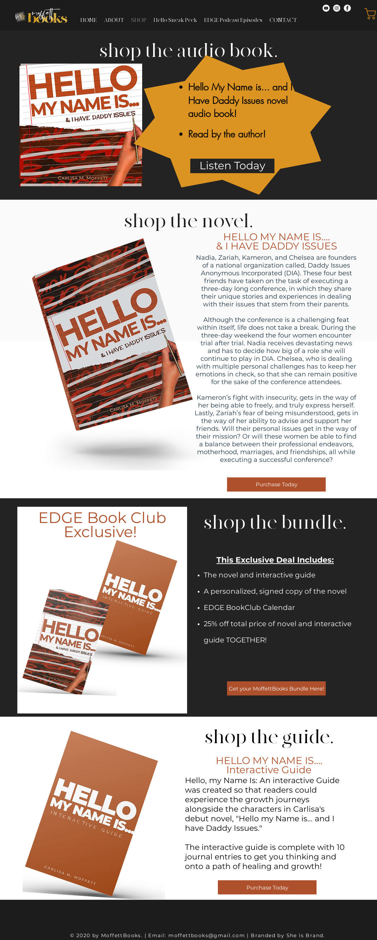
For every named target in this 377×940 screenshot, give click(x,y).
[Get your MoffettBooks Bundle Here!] (276, 688)
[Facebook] (347, 8)
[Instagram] (336, 8)
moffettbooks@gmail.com (206, 935)
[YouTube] (326, 8)
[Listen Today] (232, 166)
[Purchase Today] (276, 484)
